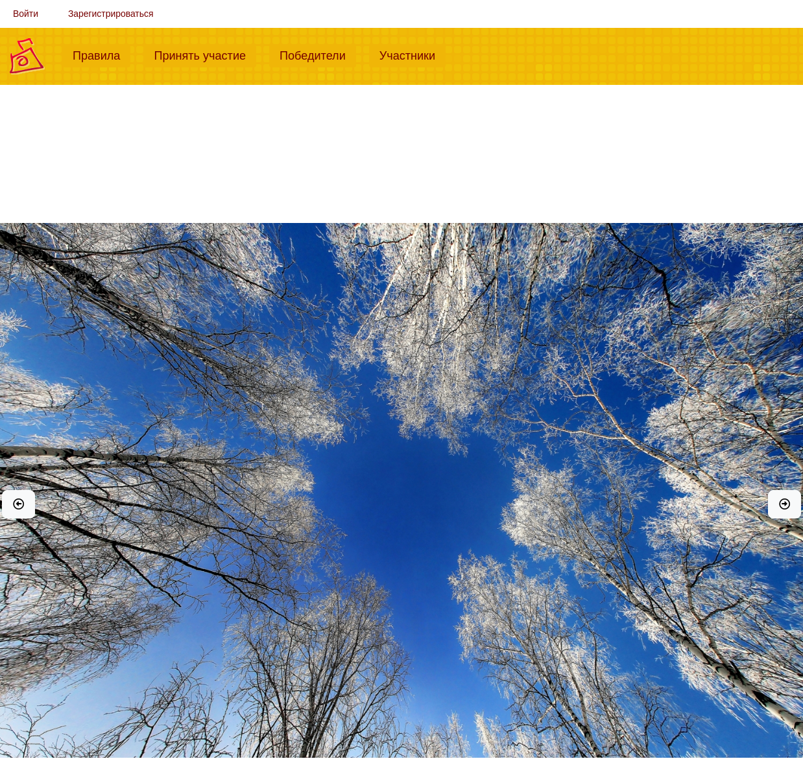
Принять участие (205, 54)
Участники (412, 54)
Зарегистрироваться (111, 13)
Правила (101, 54)
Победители (318, 54)
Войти (25, 13)
